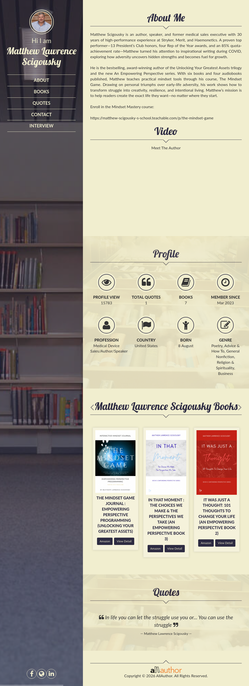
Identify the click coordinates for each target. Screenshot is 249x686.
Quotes (41, 103)
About (41, 80)
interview (41, 125)
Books (41, 91)
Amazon (105, 541)
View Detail (124, 541)
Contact (41, 114)
